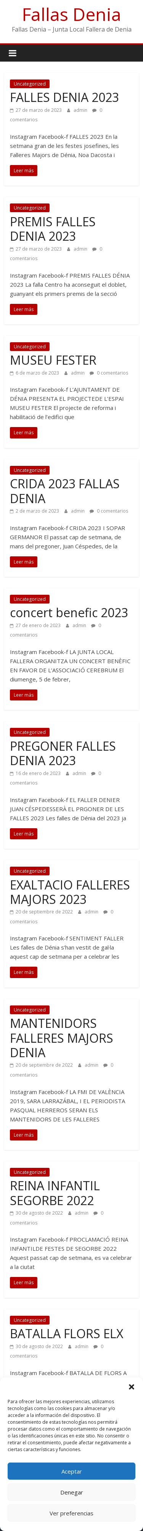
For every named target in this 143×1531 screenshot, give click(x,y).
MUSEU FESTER (53, 360)
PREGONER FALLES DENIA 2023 (63, 753)
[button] (131, 1387)
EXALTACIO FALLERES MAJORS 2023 (70, 892)
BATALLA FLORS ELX (66, 1333)
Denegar (71, 1492)
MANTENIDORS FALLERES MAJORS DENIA (61, 1038)
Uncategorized (30, 84)
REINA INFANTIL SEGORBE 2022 (55, 1192)
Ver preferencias (71, 1513)
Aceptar (71, 1471)
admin (81, 110)
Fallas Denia (71, 14)
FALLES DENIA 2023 (64, 97)
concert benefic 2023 (69, 612)
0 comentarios (109, 373)
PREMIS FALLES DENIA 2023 (53, 228)
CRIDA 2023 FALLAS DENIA (65, 490)
